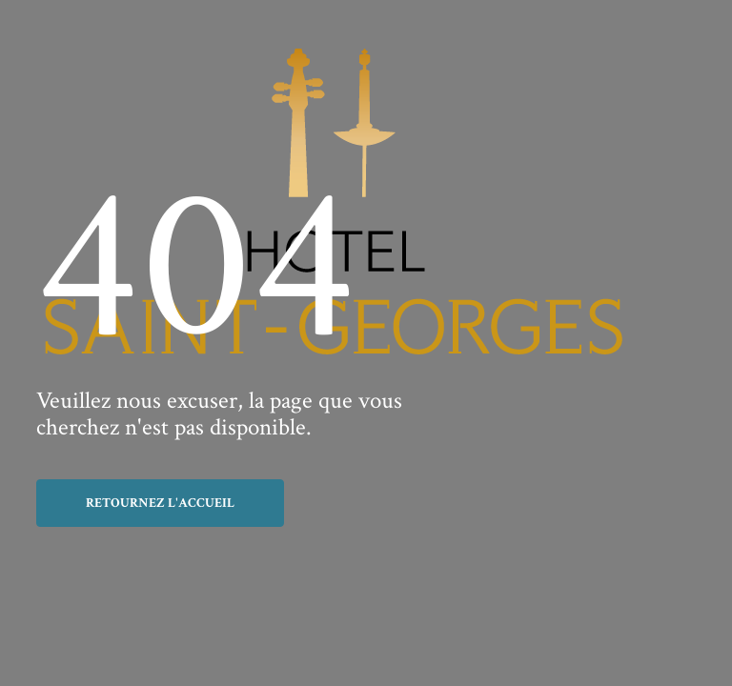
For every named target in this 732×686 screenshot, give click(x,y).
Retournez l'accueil (160, 503)
